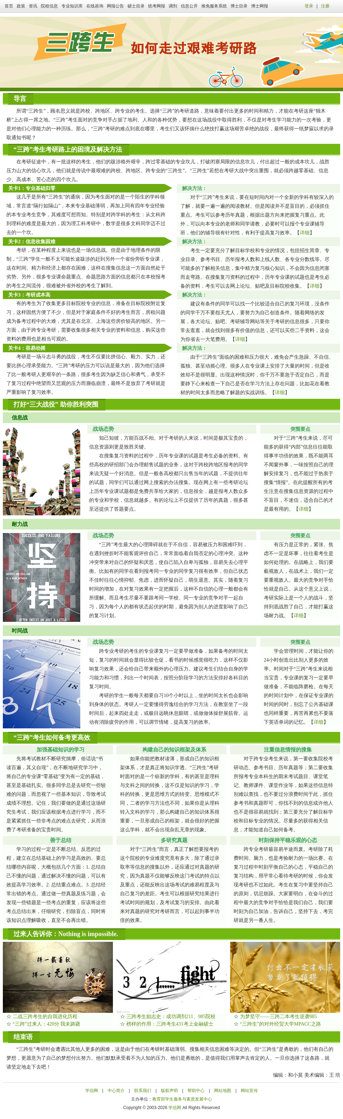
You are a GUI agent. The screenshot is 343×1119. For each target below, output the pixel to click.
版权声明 (169, 1090)
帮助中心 (196, 1090)
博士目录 (238, 6)
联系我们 (142, 1090)
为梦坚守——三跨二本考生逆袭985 (278, 1016)
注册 (325, 6)
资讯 (33, 6)
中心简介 (116, 1090)
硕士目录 (136, 6)
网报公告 (115, 6)
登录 (309, 6)
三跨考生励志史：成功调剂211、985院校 (171, 1016)
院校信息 (49, 6)
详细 (305, 232)
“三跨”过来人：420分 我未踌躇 (47, 1024)
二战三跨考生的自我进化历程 (45, 1016)
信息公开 (189, 6)
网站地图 (222, 1090)
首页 (9, 6)
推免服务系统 (214, 6)
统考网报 (156, 6)
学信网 (91, 1090)
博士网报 (259, 6)
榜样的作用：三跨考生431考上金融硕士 (169, 1024)
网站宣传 (249, 1090)
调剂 (173, 6)
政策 (21, 6)
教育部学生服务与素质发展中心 (182, 1099)
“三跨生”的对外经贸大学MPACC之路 (280, 1024)
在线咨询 (94, 6)
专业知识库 (72, 6)
